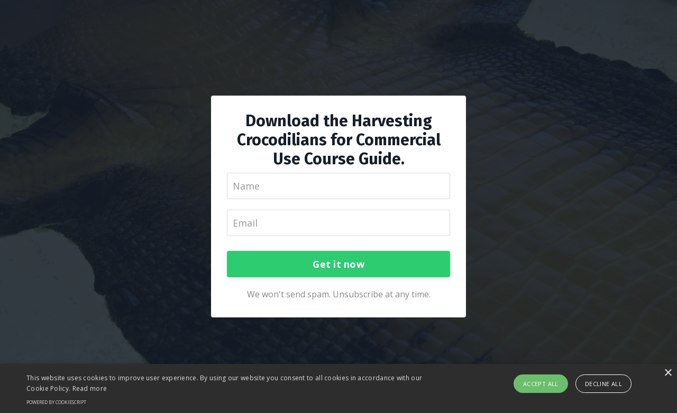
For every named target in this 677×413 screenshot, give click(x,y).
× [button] (668, 373)
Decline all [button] (603, 384)
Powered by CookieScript (56, 402)
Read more (89, 388)
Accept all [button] (541, 384)
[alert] (338, 388)
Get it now (338, 264)
